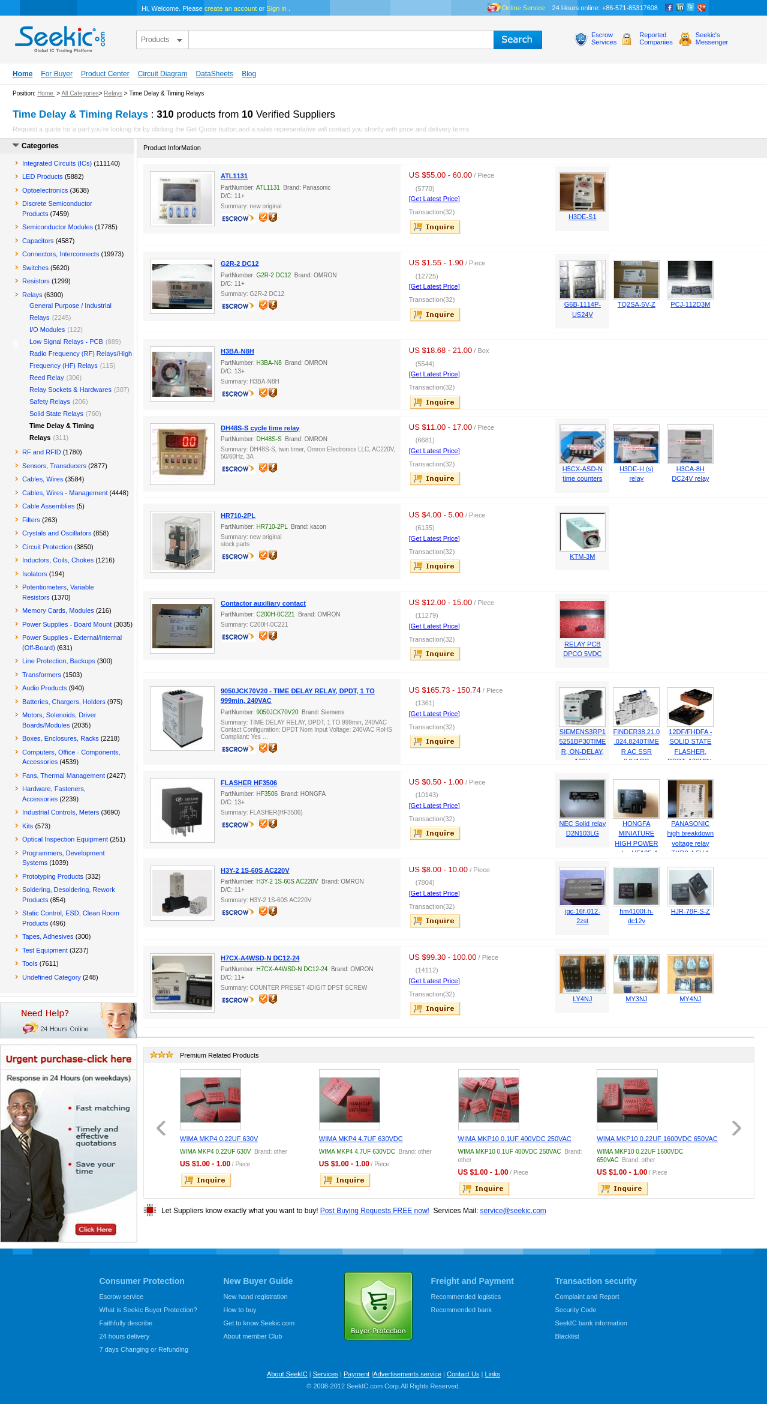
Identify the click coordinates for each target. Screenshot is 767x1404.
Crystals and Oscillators (57, 533)
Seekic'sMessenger (712, 38)
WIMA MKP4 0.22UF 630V (219, 1138)
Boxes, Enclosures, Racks (60, 738)
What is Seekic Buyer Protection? (148, 1309)
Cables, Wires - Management (64, 492)
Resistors (36, 281)
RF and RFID (41, 452)
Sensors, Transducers (54, 465)
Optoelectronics (45, 190)
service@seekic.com (513, 1211)
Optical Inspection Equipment (65, 839)
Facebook (669, 8)
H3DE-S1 (582, 216)
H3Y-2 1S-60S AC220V (255, 870)
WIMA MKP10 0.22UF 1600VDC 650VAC (657, 1138)
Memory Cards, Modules (58, 610)
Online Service (523, 7)
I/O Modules (47, 329)
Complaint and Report (587, 1296)
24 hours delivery (125, 1336)
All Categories (79, 93)
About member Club (253, 1336)
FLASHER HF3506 (249, 782)
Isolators (34, 573)
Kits (27, 826)
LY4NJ (582, 998)
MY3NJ (636, 998)
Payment (356, 1374)
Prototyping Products (52, 876)
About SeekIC (287, 1374)
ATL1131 (234, 175)
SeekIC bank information (591, 1323)
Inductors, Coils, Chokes (58, 560)
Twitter (691, 8)
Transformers (41, 674)
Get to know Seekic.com (259, 1323)
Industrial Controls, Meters (60, 812)
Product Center (105, 74)
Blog (249, 74)
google (701, 8)
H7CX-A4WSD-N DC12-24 (260, 958)
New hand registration (256, 1296)
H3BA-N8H (237, 351)
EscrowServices (603, 38)
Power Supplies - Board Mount (67, 624)
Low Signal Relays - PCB (66, 341)
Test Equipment (45, 950)
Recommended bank (461, 1309)
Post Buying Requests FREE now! (374, 1211)
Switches (35, 267)
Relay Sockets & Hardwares (70, 389)
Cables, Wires (42, 479)
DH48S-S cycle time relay (260, 428)
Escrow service (122, 1296)
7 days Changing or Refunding (144, 1349)
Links (492, 1374)
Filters (31, 519)
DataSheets (214, 74)
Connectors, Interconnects (60, 254)
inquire (436, 227)
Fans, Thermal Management (63, 775)
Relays (113, 93)
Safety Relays (49, 401)
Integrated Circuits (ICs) (57, 163)
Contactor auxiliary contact (263, 603)
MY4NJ (690, 998)
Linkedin (680, 8)
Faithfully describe (126, 1323)
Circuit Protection (47, 546)
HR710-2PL (238, 515)
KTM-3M (582, 556)
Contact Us (463, 1374)
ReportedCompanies (656, 38)
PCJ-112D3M (690, 304)
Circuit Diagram (163, 74)
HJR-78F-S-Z (690, 911)
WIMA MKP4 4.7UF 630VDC (361, 1138)
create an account (230, 8)
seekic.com (59, 37)
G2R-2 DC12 (240, 263)
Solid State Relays (56, 413)
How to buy (240, 1309)
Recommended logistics (466, 1296)
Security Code (576, 1309)
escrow (240, 219)
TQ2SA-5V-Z (636, 304)
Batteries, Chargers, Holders (64, 701)
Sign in (276, 8)
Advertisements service (407, 1374)
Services (325, 1374)
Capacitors (38, 240)
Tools (30, 963)
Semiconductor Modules (57, 226)
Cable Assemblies (48, 506)
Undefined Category (51, 977)
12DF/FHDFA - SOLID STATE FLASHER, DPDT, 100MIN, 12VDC (690, 751)
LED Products (42, 176)
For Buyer (57, 74)
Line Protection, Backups (58, 660)
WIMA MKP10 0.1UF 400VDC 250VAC (515, 1138)
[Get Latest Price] (434, 198)
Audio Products (44, 687)
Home (22, 74)
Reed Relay (46, 377)
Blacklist (567, 1336)
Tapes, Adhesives (48, 936)
